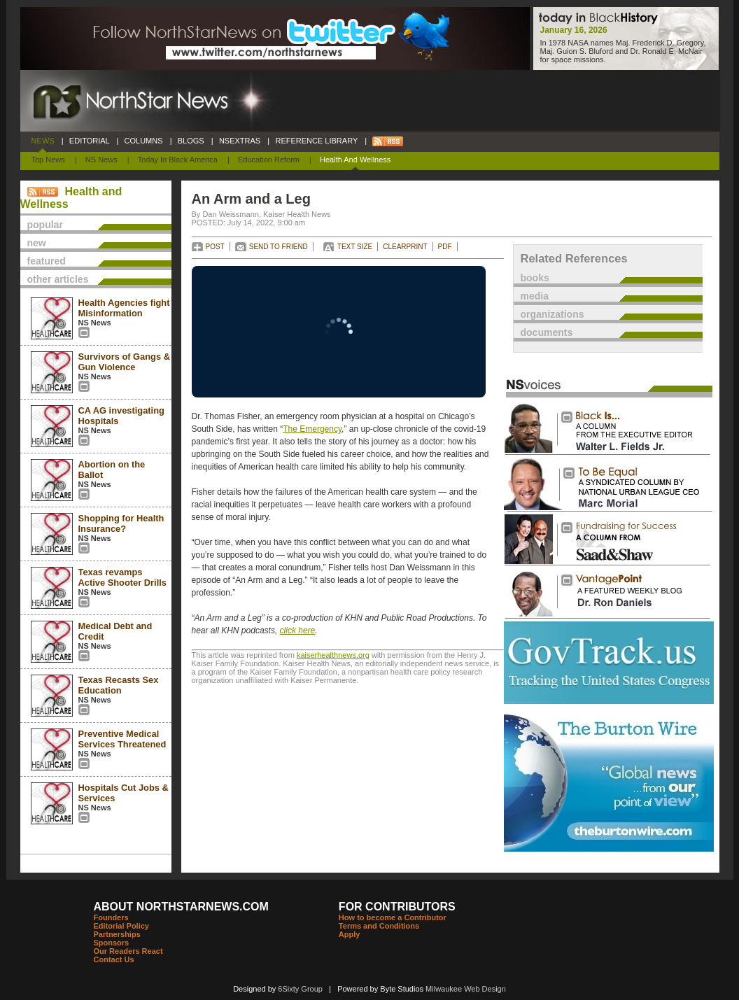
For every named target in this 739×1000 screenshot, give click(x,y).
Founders (111, 917)
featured (46, 261)
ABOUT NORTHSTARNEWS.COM (181, 907)
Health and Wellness (355, 159)
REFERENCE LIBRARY (316, 140)
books (535, 277)
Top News (48, 159)
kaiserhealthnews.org (333, 655)
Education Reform (269, 159)
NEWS (43, 140)
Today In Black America (178, 159)
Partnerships (117, 934)
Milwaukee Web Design (465, 989)
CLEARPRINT (405, 247)
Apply (349, 934)
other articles (58, 279)
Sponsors (111, 942)
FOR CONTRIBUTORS (397, 907)
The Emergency (312, 429)
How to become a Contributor (392, 917)
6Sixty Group (300, 989)
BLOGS (191, 140)
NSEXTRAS (240, 140)
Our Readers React (128, 951)
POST (215, 247)
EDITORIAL (89, 140)
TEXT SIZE (354, 247)
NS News (101, 159)
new (36, 242)
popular (45, 224)
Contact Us (114, 959)
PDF (445, 247)
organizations (552, 314)
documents (547, 332)
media (535, 296)
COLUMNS (143, 140)
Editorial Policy (121, 926)
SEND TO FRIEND (278, 247)
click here (298, 630)
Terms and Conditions (379, 926)
